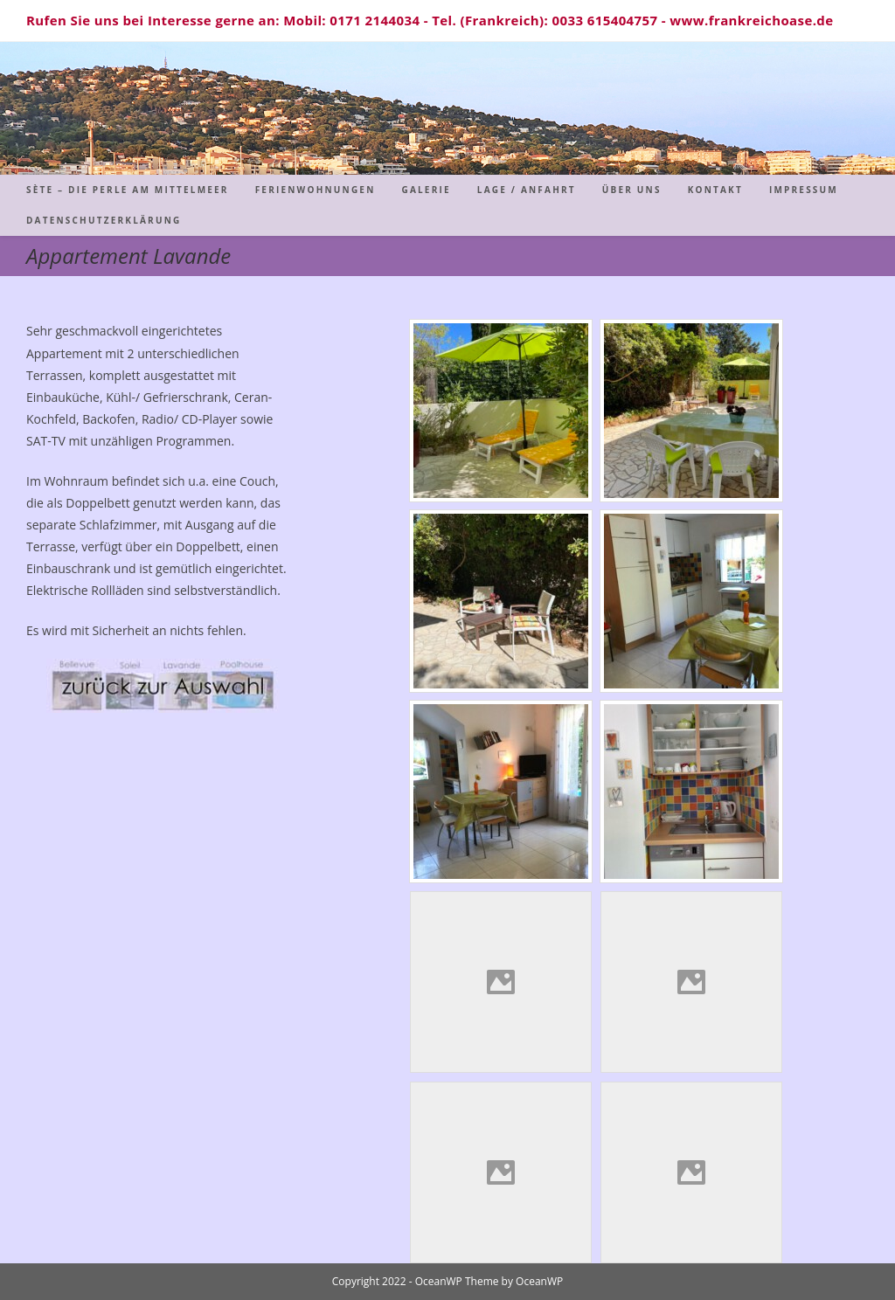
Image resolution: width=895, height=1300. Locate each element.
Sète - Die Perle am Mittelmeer (448, 107)
